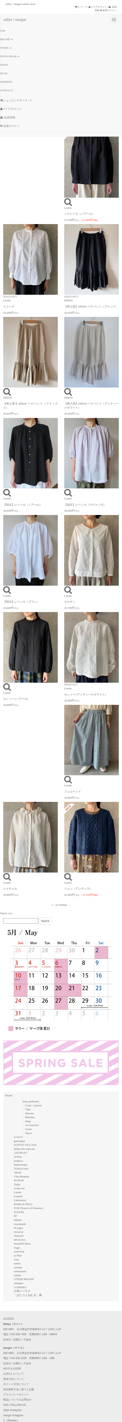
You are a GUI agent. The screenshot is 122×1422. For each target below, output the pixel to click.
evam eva (19, 1188)
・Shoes (27, 1133)
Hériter (18, 1220)
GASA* (18, 1137)
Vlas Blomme (21, 1176)
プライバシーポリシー (16, 1394)
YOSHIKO (20, 1287)
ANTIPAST (20, 1152)
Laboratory (20, 1200)
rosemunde (20, 1224)
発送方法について (13, 1379)
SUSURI (19, 1212)
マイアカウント (98, 7)
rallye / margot (14, 19)
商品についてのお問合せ (17, 1399)
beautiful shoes (22, 1243)
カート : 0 (81, 7)
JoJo (16, 1259)
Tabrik (17, 1172)
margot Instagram (13, 1415)
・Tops (26, 1109)
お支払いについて (13, 1373)
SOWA (18, 1156)
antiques (18, 1283)
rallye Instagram (12, 1410)
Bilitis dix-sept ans (24, 1148)
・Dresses (28, 1113)
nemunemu (20, 1271)
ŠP (15, 1215)
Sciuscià (18, 1231)
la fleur (18, 1255)
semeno (18, 1267)
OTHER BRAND (24, 1279)
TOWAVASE (21, 1168)
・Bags (26, 1121)
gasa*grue (19, 1141)
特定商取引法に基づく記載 (18, 1389)
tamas (17, 1263)
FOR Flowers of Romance (28, 1208)
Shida (17, 1184)
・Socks (27, 1129)
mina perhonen (30, 1101)
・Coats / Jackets (32, 1105)
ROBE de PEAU (23, 1204)
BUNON (19, 1180)
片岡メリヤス (22, 1291)
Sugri (17, 1247)
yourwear (19, 1251)
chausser (19, 1235)
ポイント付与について (16, 1384)
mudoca (18, 1160)
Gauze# (18, 1196)
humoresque (21, 1164)
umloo (17, 1275)
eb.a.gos (18, 1227)
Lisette (17, 1192)
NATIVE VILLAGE (25, 1144)
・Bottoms (28, 1117)
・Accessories (30, 1125)
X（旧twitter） (11, 1420)
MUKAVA (20, 1239)
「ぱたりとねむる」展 (28, 1295)
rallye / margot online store (20, 4)
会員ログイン (108, 10)
